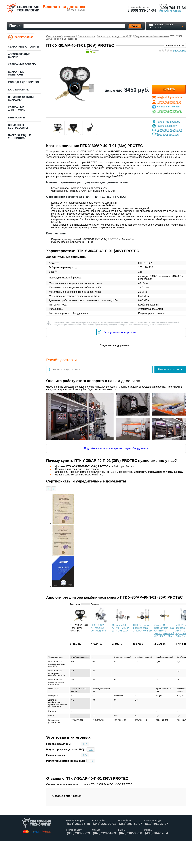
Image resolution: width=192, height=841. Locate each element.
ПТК (85, 744)
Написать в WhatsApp (169, 111)
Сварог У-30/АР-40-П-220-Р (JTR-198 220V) (120, 628)
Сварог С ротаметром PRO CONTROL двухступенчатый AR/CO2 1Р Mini (164, 630)
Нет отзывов (179, 50)
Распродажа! (24, 37)
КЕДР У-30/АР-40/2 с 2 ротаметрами (98, 628)
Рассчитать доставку (168, 121)
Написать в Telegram (168, 106)
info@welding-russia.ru (169, 97)
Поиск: (15, 26)
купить (169, 89)
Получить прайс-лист (169, 102)
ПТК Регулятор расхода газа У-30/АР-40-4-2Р (142, 628)
